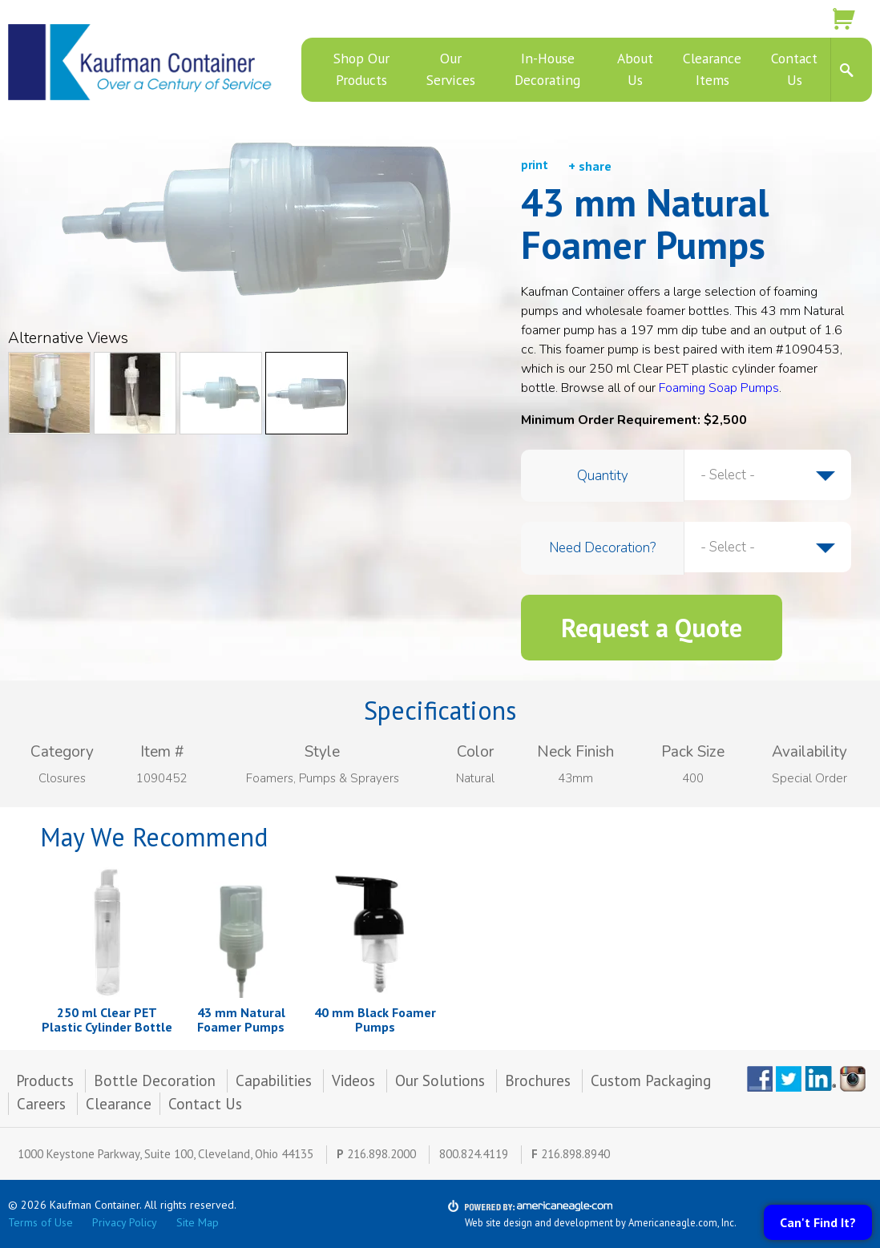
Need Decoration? (602, 548)
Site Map (197, 1222)
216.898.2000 (381, 1153)
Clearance (118, 1103)
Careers (41, 1103)
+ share (590, 166)
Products (45, 1080)
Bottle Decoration (155, 1080)
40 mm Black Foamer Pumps (375, 1019)
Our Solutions (440, 1080)
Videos (353, 1080)
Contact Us (205, 1103)
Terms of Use (40, 1222)
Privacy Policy (124, 1222)
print (534, 164)
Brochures (538, 1080)
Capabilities (274, 1080)
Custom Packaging (653, 1080)
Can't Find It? (818, 1222)
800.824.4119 (473, 1153)
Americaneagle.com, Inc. (682, 1222)
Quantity (602, 475)
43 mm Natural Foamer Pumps (241, 1019)
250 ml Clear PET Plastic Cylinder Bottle (107, 1019)
